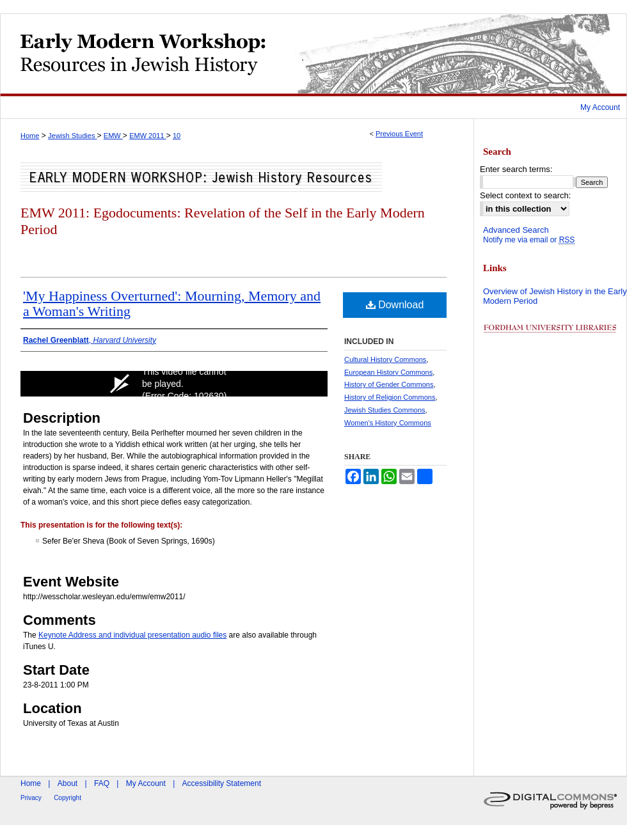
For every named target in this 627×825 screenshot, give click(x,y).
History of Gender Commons (388, 384)
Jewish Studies (72, 135)
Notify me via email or (529, 239)
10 (176, 135)
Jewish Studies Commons (384, 410)
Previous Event (399, 134)
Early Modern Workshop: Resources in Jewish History (313, 55)
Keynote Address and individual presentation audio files (132, 635)
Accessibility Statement (221, 783)
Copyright (67, 797)
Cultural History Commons (385, 359)
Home (29, 135)
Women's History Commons (387, 423)
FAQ (101, 783)
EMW (113, 135)
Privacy (31, 797)
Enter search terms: (516, 169)
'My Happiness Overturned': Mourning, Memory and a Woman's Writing (172, 303)
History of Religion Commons (389, 397)
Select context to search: (525, 195)
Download (395, 304)
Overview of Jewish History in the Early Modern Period (555, 296)
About (67, 783)
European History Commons (388, 372)
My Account (146, 783)
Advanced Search (516, 230)
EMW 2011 (147, 135)
